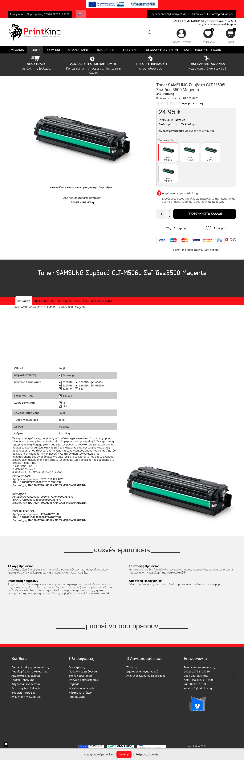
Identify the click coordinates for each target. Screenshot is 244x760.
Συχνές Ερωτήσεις (81, 675)
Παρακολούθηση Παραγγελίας (168, 14)
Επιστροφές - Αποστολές (71, 301)
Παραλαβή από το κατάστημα (29, 671)
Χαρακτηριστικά (43, 301)
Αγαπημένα (209, 42)
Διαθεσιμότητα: (168, 124)
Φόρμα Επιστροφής (23, 692)
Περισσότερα (216, 201)
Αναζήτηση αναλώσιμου (26, 696)
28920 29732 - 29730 (57, 14)
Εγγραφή (186, 42)
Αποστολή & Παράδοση (25, 675)
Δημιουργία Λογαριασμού (142, 671)
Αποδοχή (124, 754)
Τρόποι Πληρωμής (22, 679)
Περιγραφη (23, 301)
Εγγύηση (74, 684)
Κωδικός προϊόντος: (168, 98)
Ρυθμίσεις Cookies (147, 754)
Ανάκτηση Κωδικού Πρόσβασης (146, 675)
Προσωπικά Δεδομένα (83, 671)
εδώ (84, 572)
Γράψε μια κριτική (191, 103)
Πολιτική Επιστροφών (187, 249)
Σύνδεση (175, 42)
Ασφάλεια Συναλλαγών (25, 684)
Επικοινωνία (197, 14)
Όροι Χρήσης (211, 249)
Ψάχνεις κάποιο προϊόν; (84, 679)
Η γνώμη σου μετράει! (82, 688)
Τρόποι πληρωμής (102, 301)
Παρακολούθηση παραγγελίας (30, 667)
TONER (75, 202)
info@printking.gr (202, 688)
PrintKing (88, 202)
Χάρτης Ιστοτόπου (80, 692)
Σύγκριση (176, 228)
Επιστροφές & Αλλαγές (26, 688)
